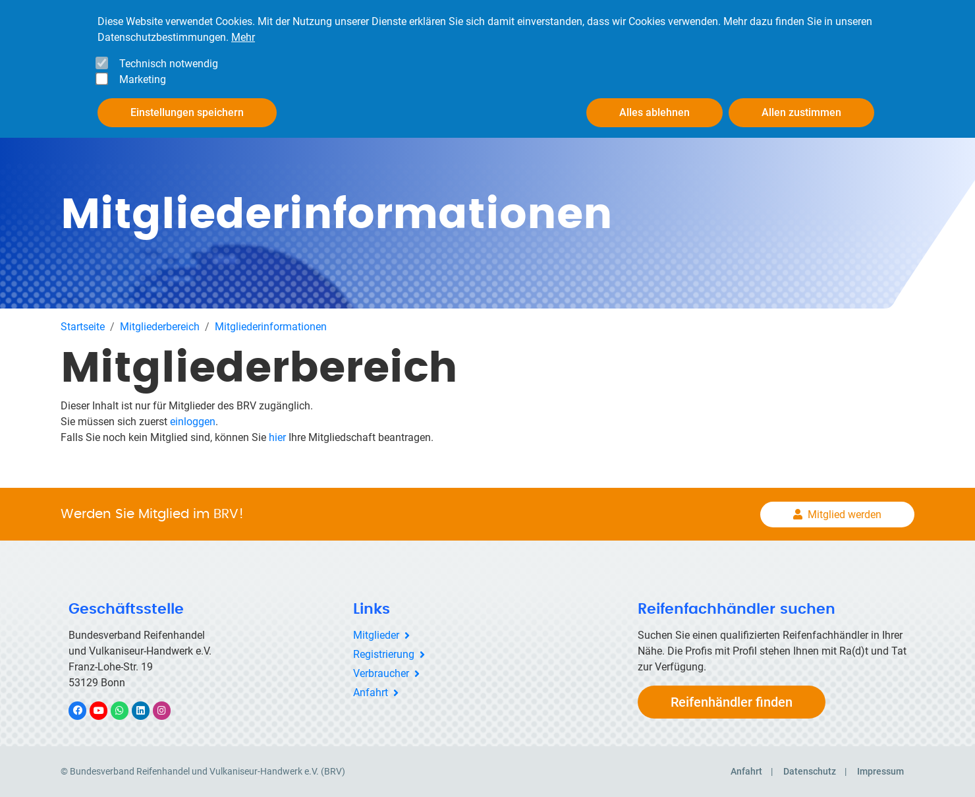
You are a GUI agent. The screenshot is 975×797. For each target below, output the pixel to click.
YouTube (106, 710)
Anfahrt (370, 692)
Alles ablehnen (654, 112)
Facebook (84, 710)
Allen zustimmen (801, 112)
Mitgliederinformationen (271, 326)
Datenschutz (809, 771)
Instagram (168, 710)
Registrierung (383, 654)
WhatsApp (126, 710)
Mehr (243, 37)
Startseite (83, 326)
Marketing (142, 79)
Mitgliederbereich (160, 326)
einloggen (192, 421)
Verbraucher (381, 673)
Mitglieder (376, 635)
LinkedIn (147, 710)
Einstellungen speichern (187, 112)
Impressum (880, 771)
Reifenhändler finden (732, 702)
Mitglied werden (844, 514)
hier (277, 437)
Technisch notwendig (168, 63)
